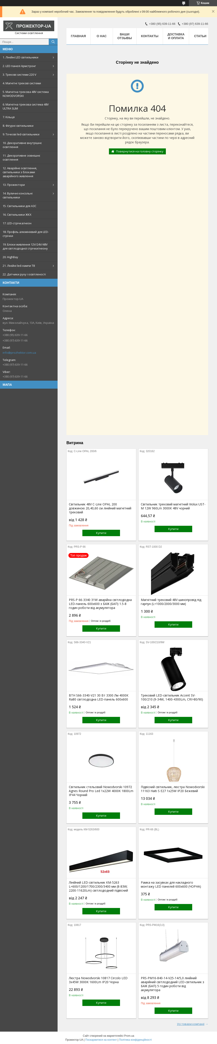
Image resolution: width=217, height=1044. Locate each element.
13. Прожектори (14, 185)
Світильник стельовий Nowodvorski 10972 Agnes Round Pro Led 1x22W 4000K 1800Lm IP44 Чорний (101, 791)
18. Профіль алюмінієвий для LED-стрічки (26, 234)
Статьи (200, 36)
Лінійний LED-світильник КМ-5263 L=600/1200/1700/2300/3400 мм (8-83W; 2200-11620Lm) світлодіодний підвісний (98, 886)
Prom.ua (129, 1035)
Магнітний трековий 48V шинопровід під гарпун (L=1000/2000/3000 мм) (171, 602)
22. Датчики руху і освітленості (24, 274)
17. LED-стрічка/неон (17, 223)
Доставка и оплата (175, 36)
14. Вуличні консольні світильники (18, 195)
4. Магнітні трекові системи (22, 83)
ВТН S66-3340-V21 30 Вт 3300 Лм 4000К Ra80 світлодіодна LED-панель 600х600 (98, 697)
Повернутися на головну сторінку (139, 151)
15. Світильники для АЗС (19, 206)
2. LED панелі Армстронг (19, 66)
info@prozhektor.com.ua (19, 353)
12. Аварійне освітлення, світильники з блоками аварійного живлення (20, 172)
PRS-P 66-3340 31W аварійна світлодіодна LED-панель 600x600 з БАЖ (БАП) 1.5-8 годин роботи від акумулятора (100, 604)
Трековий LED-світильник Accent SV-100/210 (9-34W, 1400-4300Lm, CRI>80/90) (172, 697)
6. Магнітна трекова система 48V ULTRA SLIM (26, 106)
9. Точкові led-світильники (21, 134)
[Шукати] (53, 41)
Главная (78, 36)
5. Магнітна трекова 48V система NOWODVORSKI (26, 94)
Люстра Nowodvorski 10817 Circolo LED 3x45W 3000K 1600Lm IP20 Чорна (98, 980)
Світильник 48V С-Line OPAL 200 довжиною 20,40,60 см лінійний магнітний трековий (100, 508)
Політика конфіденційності (135, 1039)
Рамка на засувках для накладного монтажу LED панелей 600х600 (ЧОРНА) (171, 885)
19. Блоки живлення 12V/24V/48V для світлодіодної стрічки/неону (25, 246)
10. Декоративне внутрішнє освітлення (22, 145)
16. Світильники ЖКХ (17, 215)
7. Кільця (9, 117)
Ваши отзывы (124, 36)
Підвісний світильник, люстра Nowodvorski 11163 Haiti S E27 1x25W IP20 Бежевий (173, 789)
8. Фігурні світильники (18, 126)
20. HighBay (10, 257)
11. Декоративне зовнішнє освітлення (21, 157)
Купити (101, 533)
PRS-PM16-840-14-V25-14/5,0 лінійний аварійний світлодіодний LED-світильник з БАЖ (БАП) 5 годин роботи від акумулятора (172, 984)
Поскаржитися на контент (101, 1039)
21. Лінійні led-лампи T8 (19, 266)
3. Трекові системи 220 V (19, 75)
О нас (102, 36)
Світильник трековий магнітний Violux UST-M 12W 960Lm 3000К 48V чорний (173, 506)
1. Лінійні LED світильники (20, 57)
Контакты (149, 36)
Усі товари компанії (190, 1024)
